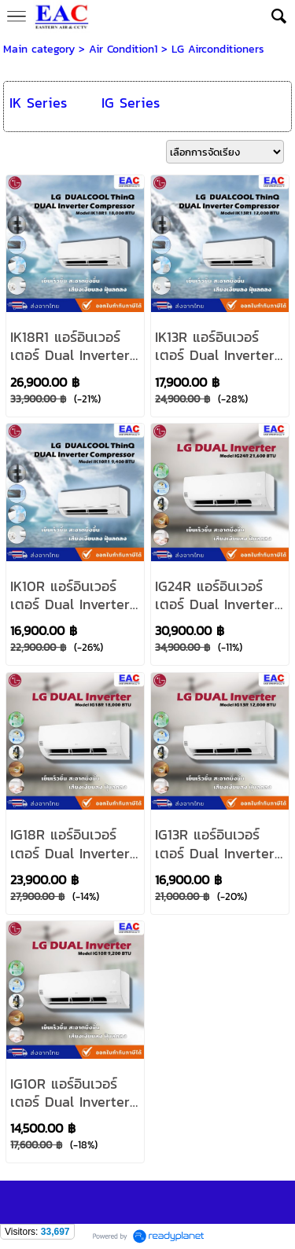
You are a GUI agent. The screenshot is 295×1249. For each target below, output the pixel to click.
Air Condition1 (123, 49)
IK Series (38, 102)
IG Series (130, 102)
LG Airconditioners (217, 49)
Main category (39, 49)
